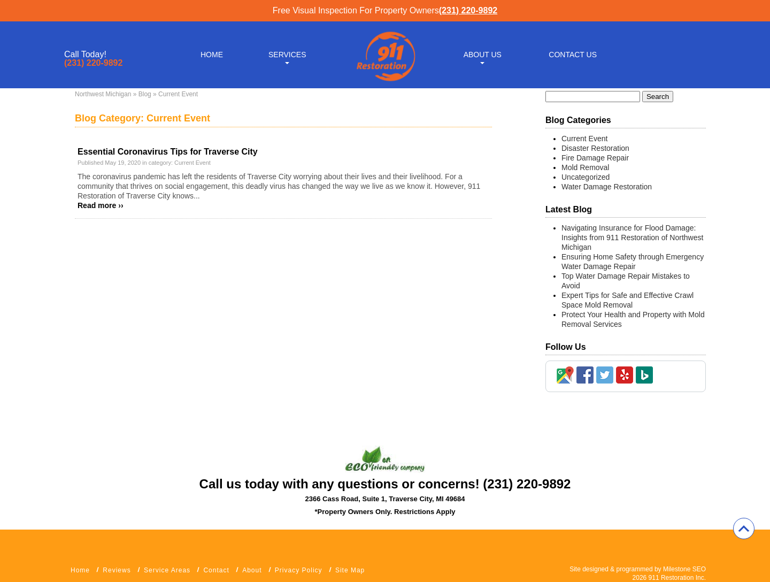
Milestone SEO (684, 569)
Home (212, 54)
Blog (144, 94)
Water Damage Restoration (606, 186)
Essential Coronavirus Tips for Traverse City (168, 151)
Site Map (350, 570)
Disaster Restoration (595, 148)
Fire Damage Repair (595, 158)
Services (287, 54)
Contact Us (573, 54)
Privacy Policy (298, 570)
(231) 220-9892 (468, 10)
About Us (483, 54)
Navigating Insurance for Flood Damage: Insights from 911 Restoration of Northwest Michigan (632, 237)
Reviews (116, 570)
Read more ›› (101, 205)
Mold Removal (585, 167)
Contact (216, 570)
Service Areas (167, 570)
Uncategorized (585, 177)
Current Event (192, 162)
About (251, 570)
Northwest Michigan (103, 94)
